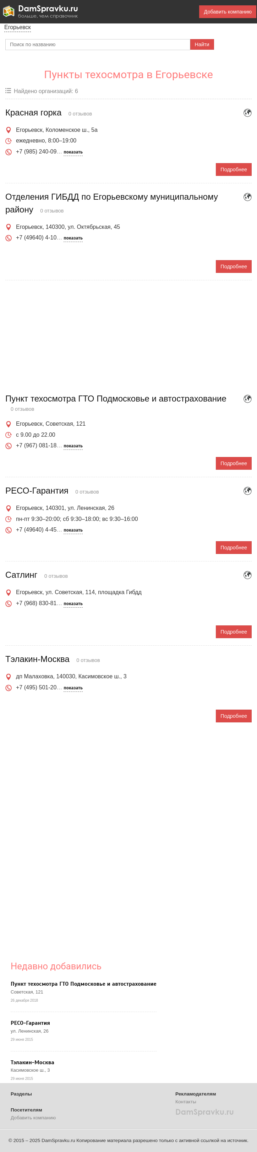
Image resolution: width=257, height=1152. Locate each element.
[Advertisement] (128, 337)
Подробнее (233, 169)
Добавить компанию (228, 12)
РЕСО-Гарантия (30, 1023)
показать (73, 152)
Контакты (185, 1101)
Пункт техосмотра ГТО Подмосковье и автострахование (84, 983)
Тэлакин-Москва (32, 1062)
